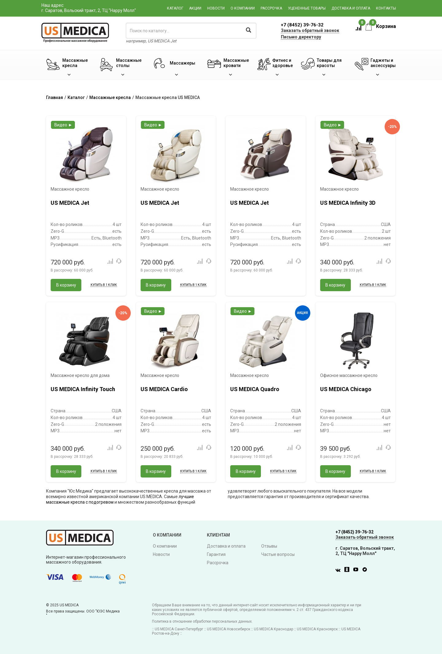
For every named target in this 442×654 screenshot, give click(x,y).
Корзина (381, 26)
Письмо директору (301, 36)
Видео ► (63, 124)
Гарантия (216, 554)
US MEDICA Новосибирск (228, 629)
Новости (216, 8)
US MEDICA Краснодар (273, 629)
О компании (243, 8)
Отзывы (269, 546)
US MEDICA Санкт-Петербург (179, 629)
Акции (195, 8)
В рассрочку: (72, 270)
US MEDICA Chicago (345, 389)
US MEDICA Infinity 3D (347, 203)
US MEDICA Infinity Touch (83, 389)
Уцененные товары (307, 8)
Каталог (175, 8)
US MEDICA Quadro (254, 389)
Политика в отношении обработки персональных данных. (202, 621)
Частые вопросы (278, 554)
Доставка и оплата (351, 8)
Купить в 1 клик (104, 285)
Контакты (386, 8)
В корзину (66, 285)
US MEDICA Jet (70, 203)
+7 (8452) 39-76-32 (302, 25)
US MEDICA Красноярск (317, 629)
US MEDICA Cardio (164, 389)
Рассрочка (271, 8)
